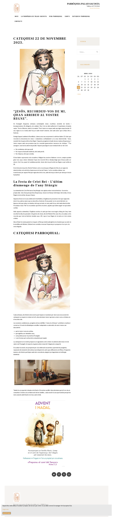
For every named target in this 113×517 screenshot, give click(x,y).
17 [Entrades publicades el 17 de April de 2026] (91, 84)
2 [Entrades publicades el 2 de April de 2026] (88, 79)
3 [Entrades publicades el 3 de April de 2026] (91, 79)
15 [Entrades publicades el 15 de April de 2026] (85, 84)
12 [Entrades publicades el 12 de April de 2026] (98, 82)
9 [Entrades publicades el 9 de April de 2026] (88, 82)
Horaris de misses (95, 8)
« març (79, 94)
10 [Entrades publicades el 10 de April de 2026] (91, 82)
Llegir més (5, 509)
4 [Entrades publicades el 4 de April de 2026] (94, 79)
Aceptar (6, 513)
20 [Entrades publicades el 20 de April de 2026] (78, 87)
